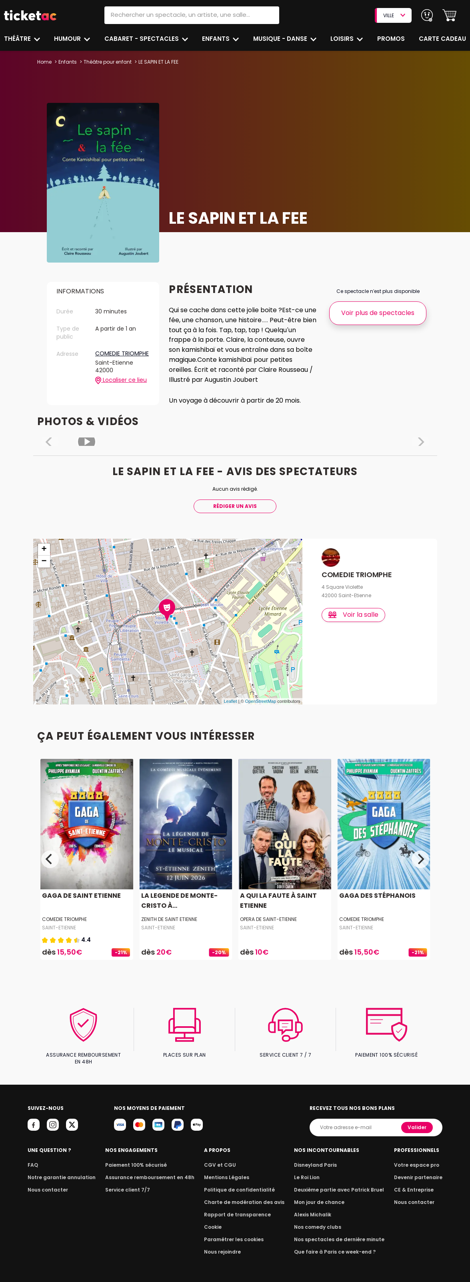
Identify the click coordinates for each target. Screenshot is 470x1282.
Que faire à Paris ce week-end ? (334, 1245)
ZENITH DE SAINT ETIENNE (169, 919)
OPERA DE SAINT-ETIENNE (268, 919)
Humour (69, 38)
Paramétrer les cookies (234, 1232)
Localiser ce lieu (121, 380)
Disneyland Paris (316, 1158)
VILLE (394, 15)
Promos (391, 38)
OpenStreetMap (260, 701)
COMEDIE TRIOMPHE (121, 353)
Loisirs (343, 38)
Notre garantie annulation (59, 1170)
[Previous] (50, 859)
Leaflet (230, 701)
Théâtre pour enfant (107, 61)
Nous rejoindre (224, 1245)
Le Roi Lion (308, 1170)
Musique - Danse (281, 38)
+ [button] (43, 550)
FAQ (32, 1158)
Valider (418, 1120)
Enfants (216, 38)
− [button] (43, 562)
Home (44, 61)
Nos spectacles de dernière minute (338, 1232)
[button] (449, 15)
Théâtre (17, 38)
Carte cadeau (443, 38)
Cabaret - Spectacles (142, 38)
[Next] (420, 859)
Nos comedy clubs (318, 1220)
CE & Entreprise (415, 1183)
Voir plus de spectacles (378, 312)
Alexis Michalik (314, 1207)
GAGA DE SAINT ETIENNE (80, 895)
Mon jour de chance (320, 1195)
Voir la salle (353, 614)
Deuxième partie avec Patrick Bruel (339, 1183)
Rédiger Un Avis (235, 506)
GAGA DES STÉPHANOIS (376, 895)
